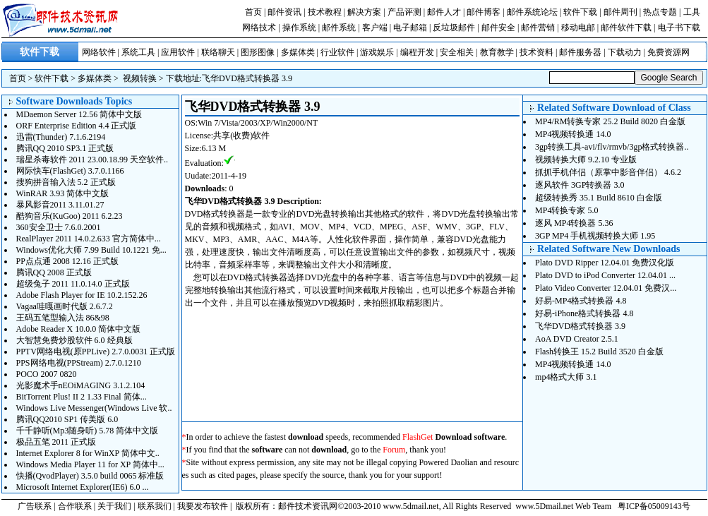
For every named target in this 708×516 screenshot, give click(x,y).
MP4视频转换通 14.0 (573, 134)
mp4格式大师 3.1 (565, 377)
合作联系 (75, 506)
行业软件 (337, 52)
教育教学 (497, 52)
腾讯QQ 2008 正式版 (54, 272)
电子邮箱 (410, 27)
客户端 (375, 27)
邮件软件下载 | (629, 27)
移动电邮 (578, 27)
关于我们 (114, 506)
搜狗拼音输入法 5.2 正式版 (66, 182)
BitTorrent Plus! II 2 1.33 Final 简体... (81, 397)
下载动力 (625, 52)
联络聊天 (218, 52)
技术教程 (325, 12)
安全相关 (457, 52)
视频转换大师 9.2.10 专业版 (586, 159)
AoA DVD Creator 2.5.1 (576, 339)
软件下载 (580, 12)
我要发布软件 (202, 506)
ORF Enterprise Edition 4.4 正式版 (76, 126)
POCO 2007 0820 (46, 374)
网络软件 (99, 52)
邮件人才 (444, 12)
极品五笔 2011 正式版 (56, 442)
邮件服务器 (580, 52)
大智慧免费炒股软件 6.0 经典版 (74, 340)
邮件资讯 (284, 12)
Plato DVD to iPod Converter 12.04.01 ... (605, 275)
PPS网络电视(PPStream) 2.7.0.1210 (78, 363)
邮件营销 (538, 27)
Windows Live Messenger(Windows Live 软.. (94, 408)
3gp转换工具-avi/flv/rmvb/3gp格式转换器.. (611, 147)
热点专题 (660, 12)
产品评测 (404, 12)
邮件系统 (339, 27)
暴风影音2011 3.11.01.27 (60, 205)
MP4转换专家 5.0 (566, 210)
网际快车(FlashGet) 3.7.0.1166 (70, 171)
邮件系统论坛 (532, 12)
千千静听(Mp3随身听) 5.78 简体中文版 (87, 431)
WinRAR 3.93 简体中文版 (62, 193)
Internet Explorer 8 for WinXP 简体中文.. (88, 453)
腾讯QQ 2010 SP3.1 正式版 (65, 148)
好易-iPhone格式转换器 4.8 (584, 313)
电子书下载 (679, 27)
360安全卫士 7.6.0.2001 (58, 227)
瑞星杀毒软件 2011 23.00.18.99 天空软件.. (92, 159)
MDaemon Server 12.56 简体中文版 (79, 114)
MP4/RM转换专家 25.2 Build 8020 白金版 (610, 121)
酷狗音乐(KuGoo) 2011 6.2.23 (69, 216)
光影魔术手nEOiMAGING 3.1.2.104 (80, 385)
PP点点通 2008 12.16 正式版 (67, 261)
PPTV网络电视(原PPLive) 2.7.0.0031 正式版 (96, 351)
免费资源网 (668, 52)
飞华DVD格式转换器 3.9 (247, 78)
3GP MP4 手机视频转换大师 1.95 (595, 236)
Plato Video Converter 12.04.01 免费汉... (605, 288)
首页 (253, 12)
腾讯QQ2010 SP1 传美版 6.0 (67, 419)
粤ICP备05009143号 (654, 506)
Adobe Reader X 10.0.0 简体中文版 (78, 329)
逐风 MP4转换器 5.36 (574, 223)
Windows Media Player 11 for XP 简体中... (90, 464)
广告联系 (35, 506)
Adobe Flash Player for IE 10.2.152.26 (82, 295)
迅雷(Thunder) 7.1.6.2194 (61, 137)
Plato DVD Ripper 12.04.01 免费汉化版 (604, 263)
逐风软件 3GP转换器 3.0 (579, 185)
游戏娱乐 (377, 52)
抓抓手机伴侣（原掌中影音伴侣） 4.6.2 (608, 172)
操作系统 (299, 27)
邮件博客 (483, 12)
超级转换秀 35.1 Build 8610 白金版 (598, 198)
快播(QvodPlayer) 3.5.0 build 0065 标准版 (90, 476)
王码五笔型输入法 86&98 (62, 318)
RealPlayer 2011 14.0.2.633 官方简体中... (88, 239)
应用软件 (178, 52)
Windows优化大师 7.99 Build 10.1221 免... (91, 250)
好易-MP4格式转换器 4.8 (580, 301)
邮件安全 (498, 27)
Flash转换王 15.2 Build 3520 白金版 (599, 351)
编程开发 (417, 52)
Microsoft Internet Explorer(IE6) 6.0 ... (82, 487)
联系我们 (155, 506)
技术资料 (536, 52)
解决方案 (364, 12)
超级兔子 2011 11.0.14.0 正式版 (73, 284)
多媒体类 (298, 52)
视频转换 (140, 78)
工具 (691, 12)
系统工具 (138, 52)
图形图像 (258, 52)
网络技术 (259, 27)
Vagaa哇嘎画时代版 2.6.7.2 (64, 306)
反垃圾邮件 (454, 27)
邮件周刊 (620, 12)
